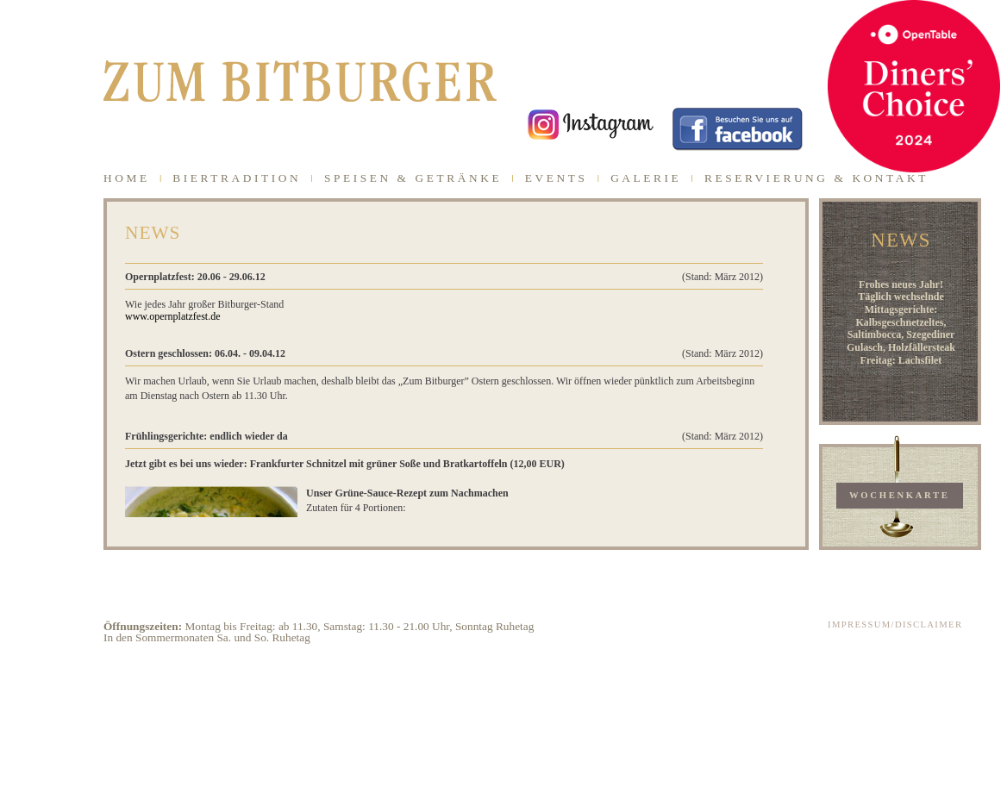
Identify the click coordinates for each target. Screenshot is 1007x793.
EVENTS (556, 178)
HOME (126, 178)
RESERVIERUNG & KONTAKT (816, 178)
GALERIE (645, 178)
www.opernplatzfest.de (173, 316)
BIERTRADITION (236, 178)
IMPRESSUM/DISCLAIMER (895, 624)
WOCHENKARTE (899, 495)
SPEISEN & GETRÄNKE (413, 178)
